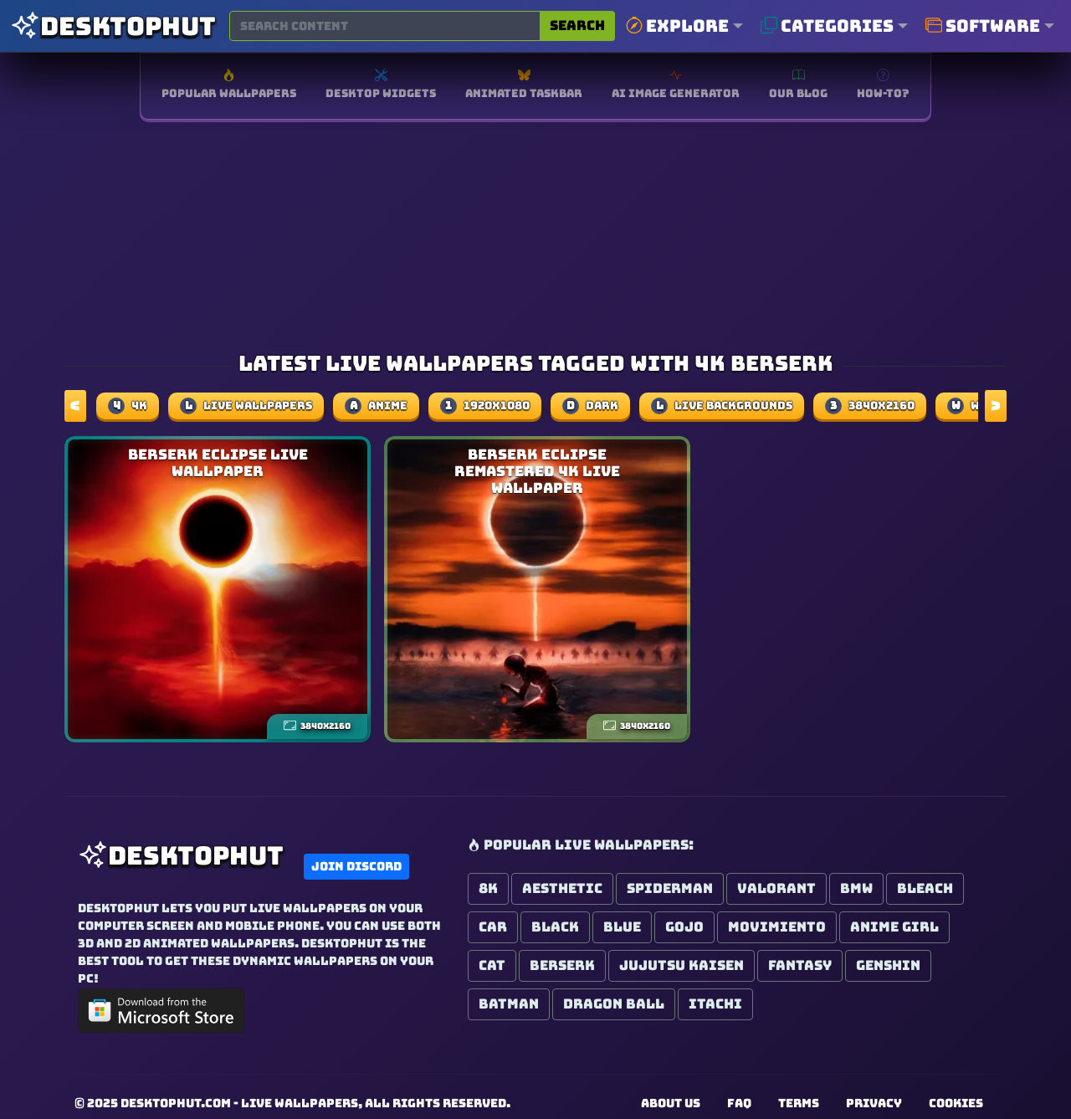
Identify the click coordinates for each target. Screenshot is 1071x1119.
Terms (798, 1103)
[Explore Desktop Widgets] (380, 86)
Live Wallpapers (246, 406)
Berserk (562, 965)
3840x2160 (870, 406)
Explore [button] (677, 26)
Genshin (888, 965)
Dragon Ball (613, 1004)
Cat (492, 965)
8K (488, 888)
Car (493, 927)
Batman (509, 1004)
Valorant (776, 888)
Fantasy (800, 965)
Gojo (684, 927)
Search (577, 25)
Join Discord (356, 866)
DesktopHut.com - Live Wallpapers (239, 1103)
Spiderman (670, 888)
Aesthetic (562, 888)
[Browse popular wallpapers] (229, 86)
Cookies (956, 1103)
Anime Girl (894, 927)
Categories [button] (827, 26)
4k (127, 406)
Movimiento (777, 927)
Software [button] (982, 26)
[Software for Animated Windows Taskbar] (524, 86)
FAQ (739, 1103)
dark (590, 406)
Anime (376, 406)
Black (555, 927)
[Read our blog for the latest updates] (798, 86)
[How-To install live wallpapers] (883, 86)
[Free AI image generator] (675, 86)
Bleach (925, 888)
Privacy (874, 1103)
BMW (856, 888)
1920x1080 (485, 406)
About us (670, 1103)
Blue (622, 927)
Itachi (715, 1004)
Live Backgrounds (721, 406)
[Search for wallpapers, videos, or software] (385, 26)
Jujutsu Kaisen (681, 965)
